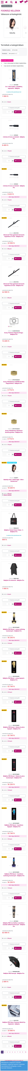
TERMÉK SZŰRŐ (7, 60)
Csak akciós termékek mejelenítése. (14, 66)
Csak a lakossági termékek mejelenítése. (15, 63)
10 (25, 1052)
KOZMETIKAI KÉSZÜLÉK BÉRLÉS (14, 1061)
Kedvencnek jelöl (13, 108)
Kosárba (18, 112)
